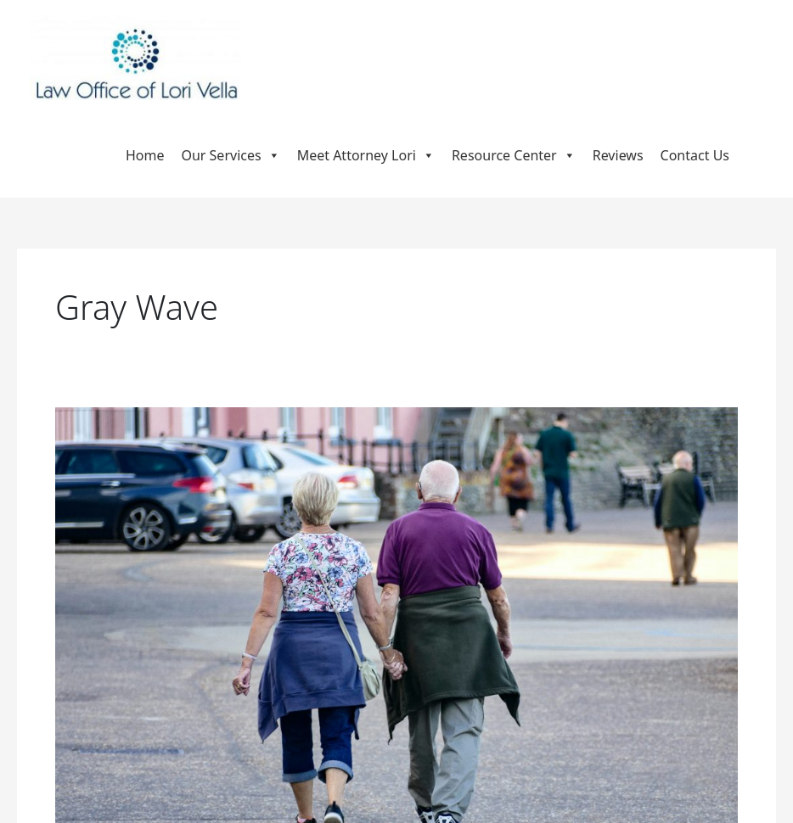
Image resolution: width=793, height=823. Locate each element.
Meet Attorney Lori (366, 155)
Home (145, 155)
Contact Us (695, 155)
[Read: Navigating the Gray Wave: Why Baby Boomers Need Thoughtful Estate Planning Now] (396, 632)
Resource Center (514, 155)
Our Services (230, 155)
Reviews (618, 155)
